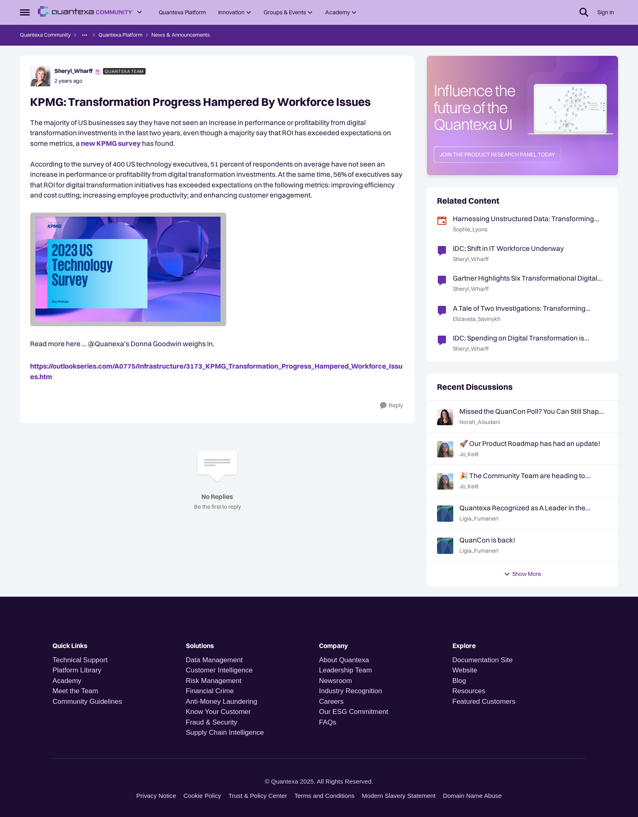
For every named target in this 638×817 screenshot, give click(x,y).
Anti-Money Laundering (222, 701)
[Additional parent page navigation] (85, 35)
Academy (67, 681)
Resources (468, 691)
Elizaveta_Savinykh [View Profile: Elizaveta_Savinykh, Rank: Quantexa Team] (476, 319)
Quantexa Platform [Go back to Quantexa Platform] (120, 34)
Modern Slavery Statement (398, 795)
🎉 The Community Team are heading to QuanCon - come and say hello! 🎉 (522, 475)
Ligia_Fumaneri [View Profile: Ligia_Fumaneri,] (478, 518)
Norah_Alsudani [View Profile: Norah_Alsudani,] (479, 422)
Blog (459, 681)
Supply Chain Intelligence (225, 732)
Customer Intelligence (219, 670)
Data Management (214, 660)
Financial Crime (210, 691)
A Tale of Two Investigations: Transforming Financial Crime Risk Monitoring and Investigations (519, 308)
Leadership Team (345, 670)
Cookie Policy (202, 795)
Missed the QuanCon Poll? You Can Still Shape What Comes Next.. (531, 411)
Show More (522, 574)
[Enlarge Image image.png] (217, 269)
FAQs (327, 722)
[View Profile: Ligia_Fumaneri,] (445, 513)
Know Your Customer (218, 712)
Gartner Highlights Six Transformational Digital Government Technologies (525, 278)
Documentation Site (482, 660)
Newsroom (335, 681)
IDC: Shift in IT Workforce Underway (508, 248)
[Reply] (391, 405)
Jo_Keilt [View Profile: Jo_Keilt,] (468, 454)
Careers (331, 701)
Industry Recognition (350, 691)
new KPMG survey (111, 143)
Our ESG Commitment (353, 712)
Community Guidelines (87, 701)
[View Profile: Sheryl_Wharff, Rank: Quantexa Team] (40, 76)
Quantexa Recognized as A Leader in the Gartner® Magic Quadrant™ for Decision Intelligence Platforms (522, 507)
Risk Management (214, 681)
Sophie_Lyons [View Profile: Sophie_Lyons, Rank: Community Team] (470, 229)
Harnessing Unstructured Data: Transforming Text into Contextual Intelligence (523, 218)
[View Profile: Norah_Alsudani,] (445, 417)
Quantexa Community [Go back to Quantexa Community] (45, 34)
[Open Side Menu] (25, 12)
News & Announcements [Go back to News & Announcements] (180, 34)
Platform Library (76, 670)
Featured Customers (484, 701)
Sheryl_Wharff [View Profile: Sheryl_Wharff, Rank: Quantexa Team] (73, 71)
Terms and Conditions (324, 795)
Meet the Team (75, 691)
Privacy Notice (156, 795)
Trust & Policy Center (257, 795)
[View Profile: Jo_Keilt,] (445, 449)
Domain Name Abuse (472, 795)
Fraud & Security (212, 722)
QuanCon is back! (487, 540)
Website (464, 670)
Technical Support (79, 660)
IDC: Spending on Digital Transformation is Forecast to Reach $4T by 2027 (518, 338)
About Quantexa (344, 660)
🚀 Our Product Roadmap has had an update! (529, 443)
